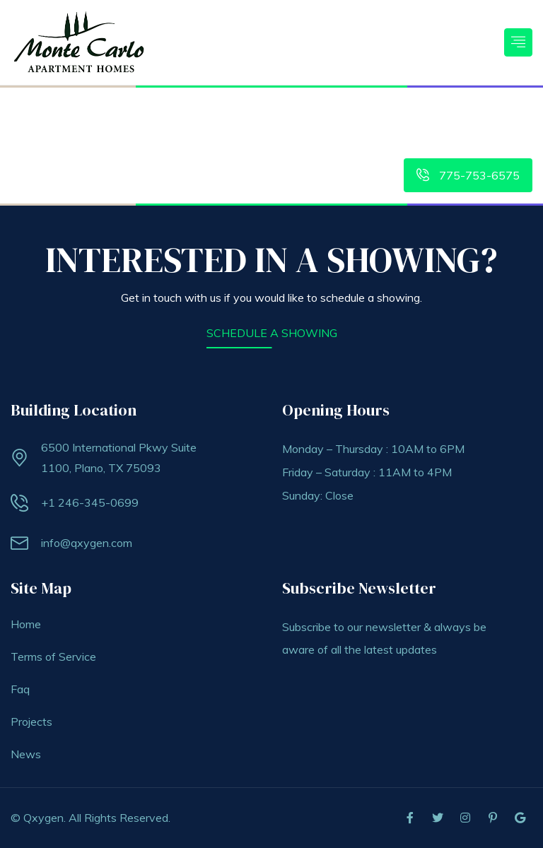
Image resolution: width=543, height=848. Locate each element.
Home (113, 111)
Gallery (437, 111)
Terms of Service (53, 656)
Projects (31, 721)
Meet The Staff (493, 142)
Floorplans (293, 111)
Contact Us (494, 111)
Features (227, 111)
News (26, 754)
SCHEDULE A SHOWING (271, 333)
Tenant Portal (372, 111)
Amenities (167, 111)
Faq (20, 689)
